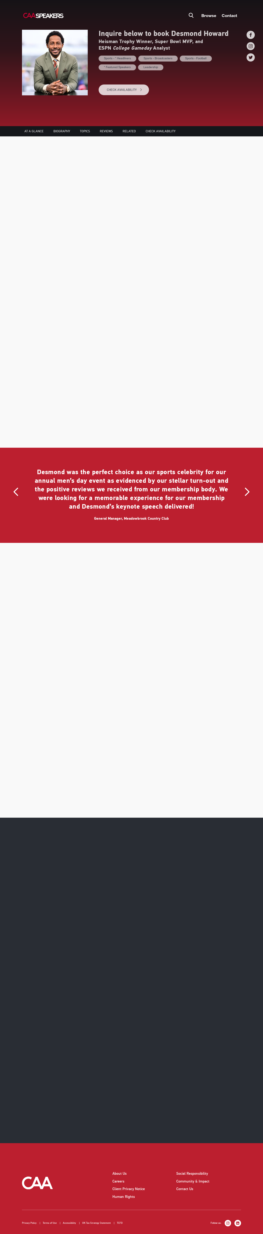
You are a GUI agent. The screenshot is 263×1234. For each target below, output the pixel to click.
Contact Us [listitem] (184, 1189)
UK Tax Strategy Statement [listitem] (96, 1223)
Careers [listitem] (118, 1181)
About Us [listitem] (119, 1173)
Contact (229, 15)
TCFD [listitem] (120, 1223)
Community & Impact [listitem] (192, 1181)
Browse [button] (208, 15)
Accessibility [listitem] (69, 1223)
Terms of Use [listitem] (50, 1223)
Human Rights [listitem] (123, 1196)
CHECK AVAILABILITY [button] (124, 90)
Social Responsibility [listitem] (192, 1173)
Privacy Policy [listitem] (29, 1223)
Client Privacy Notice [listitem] (128, 1189)
